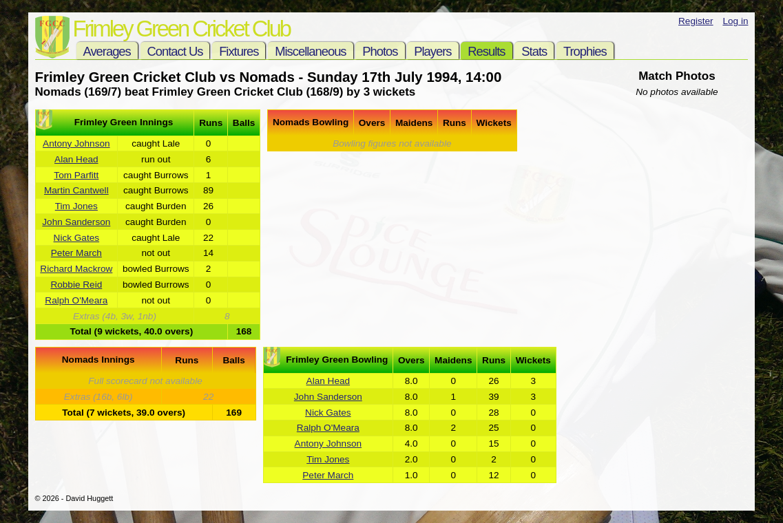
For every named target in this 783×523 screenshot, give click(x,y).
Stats (534, 51)
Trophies (585, 51)
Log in (735, 21)
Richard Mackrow (76, 269)
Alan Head (76, 159)
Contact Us (175, 51)
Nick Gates (76, 238)
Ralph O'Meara (76, 300)
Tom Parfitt (76, 175)
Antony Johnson (76, 143)
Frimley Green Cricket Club (181, 28)
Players (432, 51)
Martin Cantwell (76, 190)
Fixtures (238, 51)
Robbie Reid (76, 284)
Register (695, 21)
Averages (107, 51)
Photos (379, 51)
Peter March (76, 253)
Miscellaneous (310, 51)
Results (486, 51)
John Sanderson (76, 222)
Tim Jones (76, 206)
